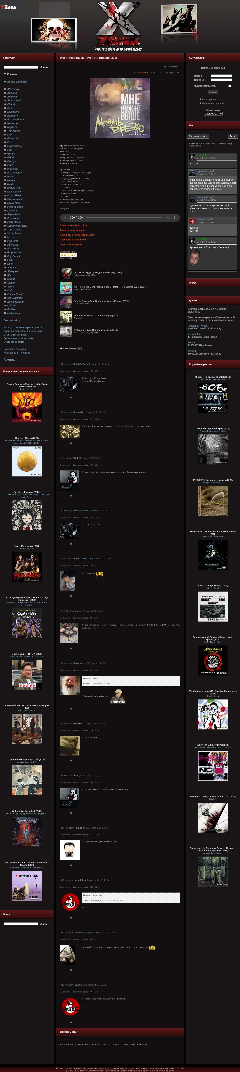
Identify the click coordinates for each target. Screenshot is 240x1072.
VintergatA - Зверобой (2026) (27, 811)
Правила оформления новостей (23, 331)
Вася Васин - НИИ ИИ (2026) (27, 654)
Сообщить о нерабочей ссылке (77, 235)
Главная (12, 74)
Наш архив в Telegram (17, 352)
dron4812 (78, 412)
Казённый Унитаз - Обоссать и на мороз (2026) (27, 706)
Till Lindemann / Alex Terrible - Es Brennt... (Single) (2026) (27, 863)
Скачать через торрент (72, 230)
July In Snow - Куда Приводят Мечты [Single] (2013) (101, 301)
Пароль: (199, 80)
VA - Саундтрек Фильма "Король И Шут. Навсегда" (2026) (27, 598)
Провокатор (79, 663)
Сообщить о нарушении (73, 239)
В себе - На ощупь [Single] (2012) (213, 377)
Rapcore (167, 67)
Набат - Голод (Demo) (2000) (213, 585)
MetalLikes (80, 880)
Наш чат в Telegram (15, 349)
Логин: (198, 76)
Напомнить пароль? (213, 103)
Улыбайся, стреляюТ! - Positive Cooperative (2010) (213, 692)
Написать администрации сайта (23, 327)
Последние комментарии (18, 338)
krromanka (194, 334)
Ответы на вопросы (15, 334)
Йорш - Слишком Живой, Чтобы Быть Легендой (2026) (27, 385)
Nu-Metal (176, 67)
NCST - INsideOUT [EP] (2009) (213, 745)
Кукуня (192, 351)
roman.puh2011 (81, 558)
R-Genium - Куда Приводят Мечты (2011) (96, 330)
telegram (64, 208)
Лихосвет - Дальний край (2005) (213, 428)
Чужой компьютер (205, 86)
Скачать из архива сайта (73, 225)
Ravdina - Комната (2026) (27, 492)
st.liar (144, 72)
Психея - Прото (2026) (27, 438)
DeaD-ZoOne (80, 364)
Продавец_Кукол (198, 325)
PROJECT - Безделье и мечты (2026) (213, 480)
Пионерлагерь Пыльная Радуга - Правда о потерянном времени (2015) (213, 849)
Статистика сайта (14, 342)
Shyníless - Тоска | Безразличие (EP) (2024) (213, 796)
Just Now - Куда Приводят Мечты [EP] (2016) (98, 272)
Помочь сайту (12, 320)
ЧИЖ (76, 458)
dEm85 (78, 985)
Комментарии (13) (71, 348)
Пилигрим (80, 828)
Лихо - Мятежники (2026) (27, 546)
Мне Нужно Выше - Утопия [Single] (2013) (96, 315)
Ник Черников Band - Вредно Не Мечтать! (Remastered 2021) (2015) (110, 287)
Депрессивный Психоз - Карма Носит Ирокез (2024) (213, 638)
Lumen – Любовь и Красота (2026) (27, 759)
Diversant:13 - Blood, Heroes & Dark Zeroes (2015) (213, 532)
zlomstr (77, 611)
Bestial (191, 342)
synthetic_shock (83, 932)
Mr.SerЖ (77, 723)
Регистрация (209, 99)
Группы (10, 359)
